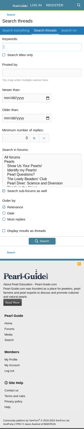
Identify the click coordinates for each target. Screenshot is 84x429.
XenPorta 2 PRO (12, 424)
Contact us (11, 390)
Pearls (42, 162)
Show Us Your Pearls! (42, 166)
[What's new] (69, 5)
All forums (42, 157)
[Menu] (6, 5)
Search (9, 340)
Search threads (45, 30)
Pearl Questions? (42, 175)
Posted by (9, 64)
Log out (9, 370)
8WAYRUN (50, 424)
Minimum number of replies (22, 130)
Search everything (15, 30)
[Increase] (34, 138)
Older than (10, 110)
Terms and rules (14, 396)
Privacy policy (13, 401)
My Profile (10, 359)
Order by (8, 200)
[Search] (78, 5)
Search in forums (15, 150)
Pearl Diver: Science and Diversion (42, 183)
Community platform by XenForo (36, 420)
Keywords (9, 39)
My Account (11, 365)
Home (8, 323)
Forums (9, 329)
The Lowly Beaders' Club (42, 179)
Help (7, 407)
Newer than (10, 90)
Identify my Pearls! (42, 170)
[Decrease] (44, 138)
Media (8, 334)
